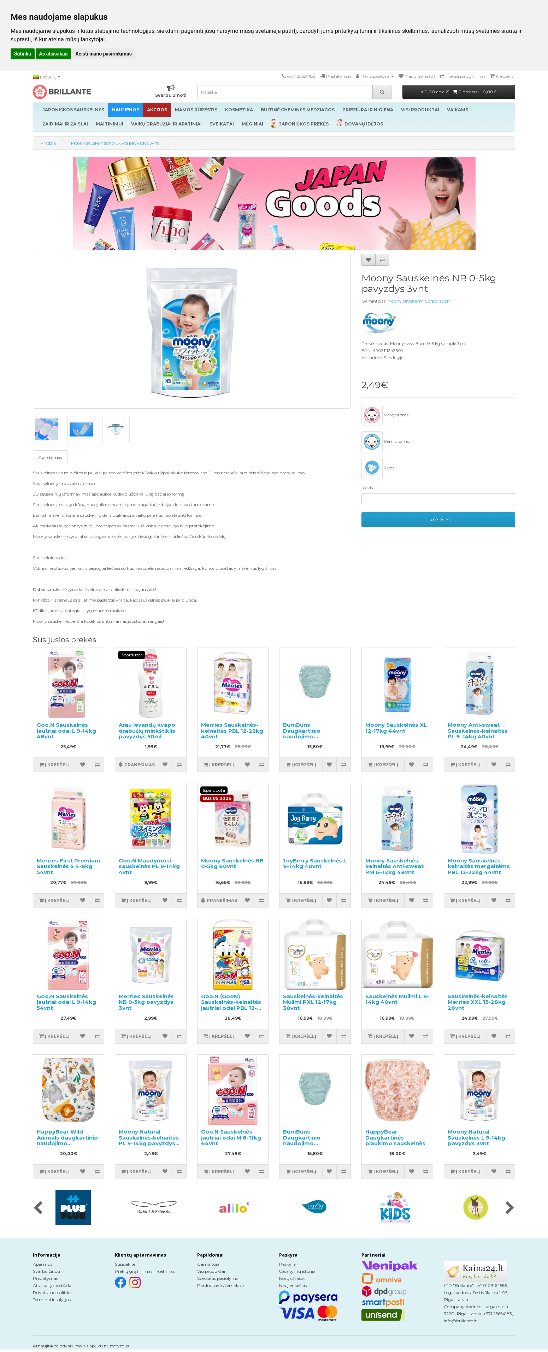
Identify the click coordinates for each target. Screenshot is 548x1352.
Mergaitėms (384, 415)
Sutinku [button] (22, 54)
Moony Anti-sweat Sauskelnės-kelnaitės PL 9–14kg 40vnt (478, 730)
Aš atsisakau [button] (53, 54)
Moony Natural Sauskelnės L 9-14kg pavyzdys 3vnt (476, 1137)
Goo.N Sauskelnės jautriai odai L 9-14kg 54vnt (66, 1002)
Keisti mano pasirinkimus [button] (104, 54)
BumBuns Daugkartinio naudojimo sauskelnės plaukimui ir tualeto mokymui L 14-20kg (313, 1146)
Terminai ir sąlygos (52, 1299)
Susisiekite (125, 1264)
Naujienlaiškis (293, 1285)
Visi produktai (211, 1271)
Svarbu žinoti (46, 1271)
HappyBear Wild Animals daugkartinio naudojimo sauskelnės (67, 1140)
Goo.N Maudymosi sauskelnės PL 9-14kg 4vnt (149, 866)
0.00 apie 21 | (459, 91)
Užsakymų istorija (297, 1271)
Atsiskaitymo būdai (52, 1285)
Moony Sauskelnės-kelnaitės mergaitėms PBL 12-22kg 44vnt (479, 866)
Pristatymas (45, 1278)
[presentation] (38, 1208)
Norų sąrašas (292, 1278)
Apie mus (42, 1264)
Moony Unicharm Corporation (419, 301)
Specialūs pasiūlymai (218, 1278)
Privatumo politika (52, 1292)
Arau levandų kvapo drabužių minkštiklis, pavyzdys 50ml (148, 730)
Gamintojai (208, 1264)
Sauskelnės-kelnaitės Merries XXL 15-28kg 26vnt (478, 1002)
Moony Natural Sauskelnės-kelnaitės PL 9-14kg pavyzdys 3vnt (149, 1140)
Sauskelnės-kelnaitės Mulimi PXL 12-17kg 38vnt (313, 1002)
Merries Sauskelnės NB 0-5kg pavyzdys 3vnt (146, 1002)
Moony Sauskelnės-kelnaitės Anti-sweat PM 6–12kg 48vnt (394, 866)
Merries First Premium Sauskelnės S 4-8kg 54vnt (68, 866)
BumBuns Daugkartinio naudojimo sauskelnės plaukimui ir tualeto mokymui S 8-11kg (313, 739)
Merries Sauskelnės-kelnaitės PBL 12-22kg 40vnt (232, 730)
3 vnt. (378, 468)
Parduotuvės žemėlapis (221, 1285)
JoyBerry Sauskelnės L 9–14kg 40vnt (315, 863)
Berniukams (385, 441)
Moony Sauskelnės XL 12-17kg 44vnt (396, 727)
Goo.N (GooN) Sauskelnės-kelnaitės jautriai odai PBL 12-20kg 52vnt (231, 1005)
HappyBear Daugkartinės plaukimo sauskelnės (395, 1137)
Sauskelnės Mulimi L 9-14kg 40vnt (397, 999)
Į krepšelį (438, 519)
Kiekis (367, 487)
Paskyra (287, 1264)
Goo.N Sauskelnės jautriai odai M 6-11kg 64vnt (231, 1137)
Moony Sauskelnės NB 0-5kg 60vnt (232, 863)
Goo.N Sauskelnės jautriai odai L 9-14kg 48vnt (66, 730)
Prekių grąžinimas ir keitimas (145, 1271)
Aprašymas (50, 457)
